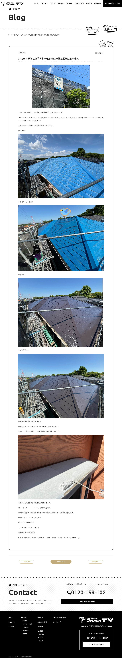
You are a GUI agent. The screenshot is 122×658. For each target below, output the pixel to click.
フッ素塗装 (25, 630)
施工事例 (40, 617)
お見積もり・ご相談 (114, 3)
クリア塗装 (25, 627)
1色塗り (25, 620)
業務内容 (23, 617)
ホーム (10, 35)
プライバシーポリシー (59, 617)
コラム (41, 637)
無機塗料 (25, 634)
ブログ (16, 35)
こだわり (11, 626)
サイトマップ (57, 622)
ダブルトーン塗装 (27, 624)
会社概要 (40, 631)
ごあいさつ (12, 622)
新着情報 (41, 634)
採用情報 (40, 626)
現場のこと (99, 53)
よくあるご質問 (42, 622)
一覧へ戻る (61, 561)
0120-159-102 (88, 592)
